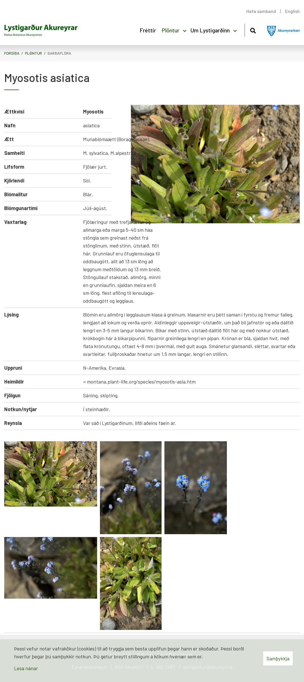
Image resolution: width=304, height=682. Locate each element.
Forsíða (11, 53)
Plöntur (33, 53)
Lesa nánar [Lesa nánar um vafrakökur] (26, 668)
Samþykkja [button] (278, 658)
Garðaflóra (59, 53)
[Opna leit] (253, 29)
